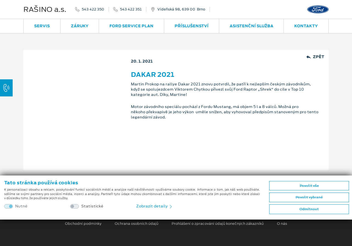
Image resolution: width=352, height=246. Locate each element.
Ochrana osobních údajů (136, 223)
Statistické (92, 206)
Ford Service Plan (131, 26)
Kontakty (306, 26)
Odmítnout (309, 209)
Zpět (315, 57)
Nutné (21, 206)
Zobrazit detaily (154, 206)
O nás (282, 223)
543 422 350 (93, 9)
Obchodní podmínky (83, 223)
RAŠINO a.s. (44, 9)
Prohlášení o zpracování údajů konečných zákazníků (218, 223)
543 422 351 (131, 9)
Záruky (80, 26)
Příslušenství (191, 26)
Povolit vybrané (309, 197)
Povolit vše (309, 185)
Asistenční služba (251, 26)
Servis (42, 26)
